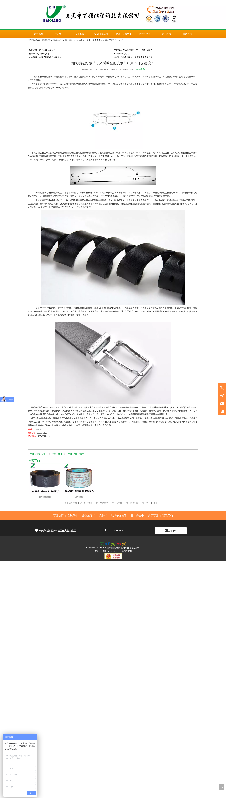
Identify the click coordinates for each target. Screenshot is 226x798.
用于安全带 (117, 503)
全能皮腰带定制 (38, 454)
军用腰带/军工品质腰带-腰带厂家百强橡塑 (133, 50)
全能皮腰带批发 (76, 454)
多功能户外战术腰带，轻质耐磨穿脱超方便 (133, 57)
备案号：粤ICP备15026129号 (107, 551)
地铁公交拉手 (119, 515)
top (221, 787)
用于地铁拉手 (102, 503)
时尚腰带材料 (45, 497)
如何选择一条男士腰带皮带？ (42, 50)
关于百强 (153, 515)
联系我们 (167, 515)
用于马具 (157, 503)
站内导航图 (127, 551)
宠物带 (103, 515)
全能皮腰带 (57, 454)
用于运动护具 (132, 503)
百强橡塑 (140, 69)
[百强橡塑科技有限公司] (113, 14)
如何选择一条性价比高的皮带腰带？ (45, 57)
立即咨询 (170, 530)
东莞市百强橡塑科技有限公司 (118, 548)
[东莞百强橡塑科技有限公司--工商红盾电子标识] (113, 556)
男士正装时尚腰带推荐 (39, 54)
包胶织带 (73, 515)
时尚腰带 (79, 497)
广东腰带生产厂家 (122, 54)
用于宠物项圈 (71, 503)
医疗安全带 (137, 515)
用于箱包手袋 (86, 503)
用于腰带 (146, 503)
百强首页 (58, 515)
